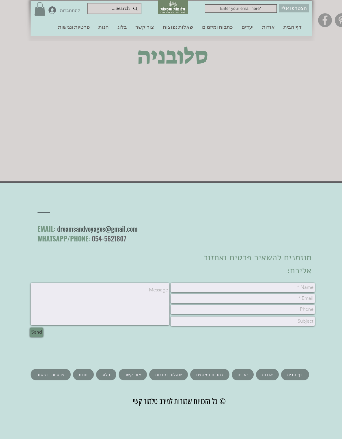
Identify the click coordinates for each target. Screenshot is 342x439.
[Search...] (115, 8)
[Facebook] (325, 20)
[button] (40, 9)
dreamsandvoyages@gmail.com (97, 229)
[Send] (36, 332)
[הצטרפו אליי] (294, 8)
